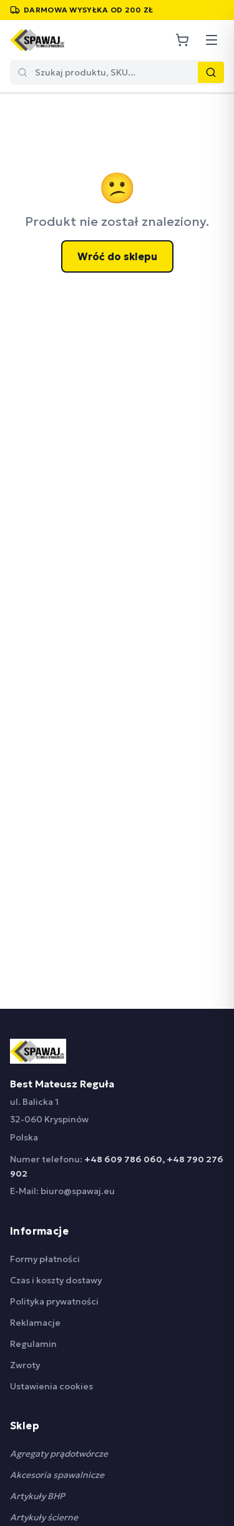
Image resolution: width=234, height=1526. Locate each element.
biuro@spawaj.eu (78, 1191)
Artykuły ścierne (44, 1517)
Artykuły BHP (37, 1496)
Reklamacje (35, 1322)
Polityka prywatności (54, 1301)
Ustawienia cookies (51, 1386)
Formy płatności (45, 1259)
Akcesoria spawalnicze (57, 1474)
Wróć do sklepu (117, 256)
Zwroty (25, 1365)
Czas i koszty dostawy (56, 1280)
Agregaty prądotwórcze (59, 1453)
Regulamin (33, 1343)
